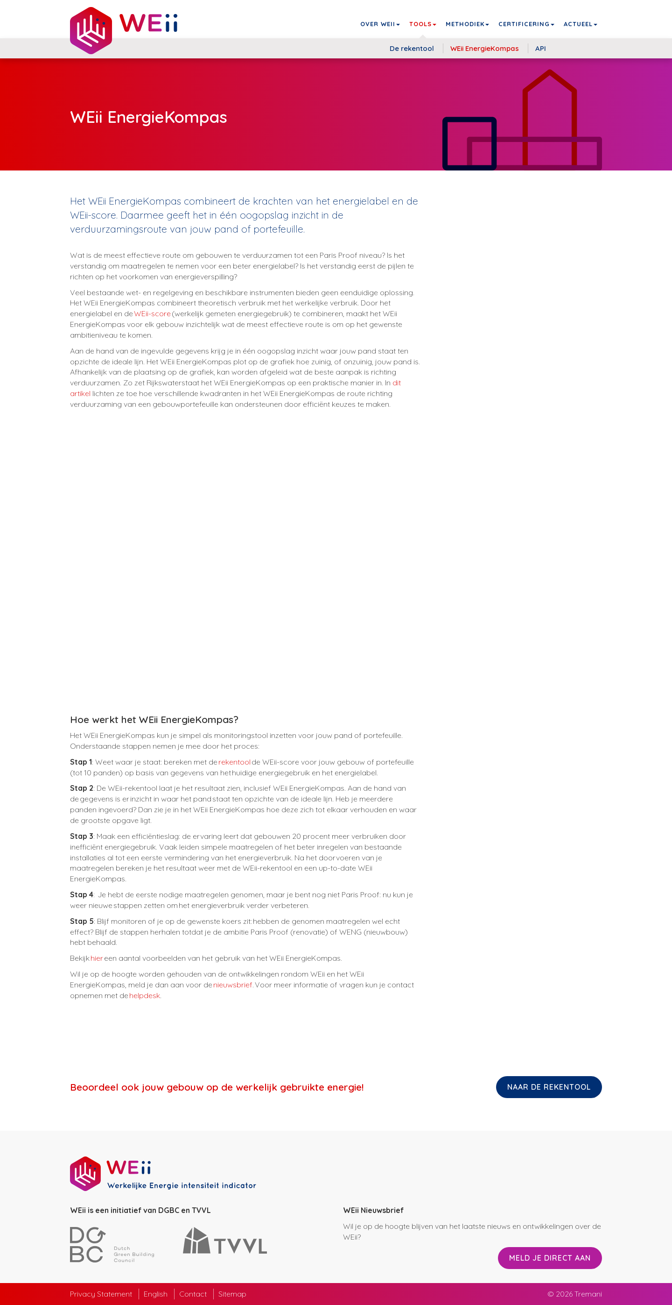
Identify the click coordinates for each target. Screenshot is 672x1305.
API (540, 48)
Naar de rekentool (549, 1087)
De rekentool (412, 48)
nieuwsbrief (232, 984)
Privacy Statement (101, 1293)
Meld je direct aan (550, 1257)
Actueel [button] (580, 24)
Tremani (588, 1293)
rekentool (235, 761)
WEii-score (152, 313)
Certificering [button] (526, 24)
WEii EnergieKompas (484, 48)
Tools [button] (422, 24)
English (156, 1293)
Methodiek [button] (467, 24)
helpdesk (144, 995)
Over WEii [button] (380, 24)
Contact (193, 1293)
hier (97, 958)
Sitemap (232, 1293)
